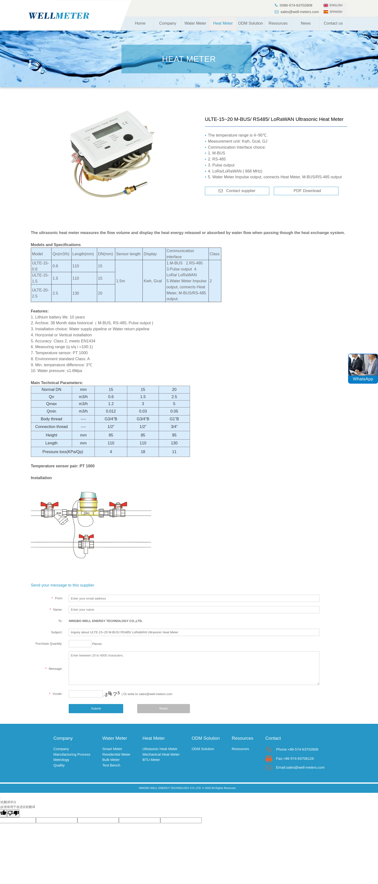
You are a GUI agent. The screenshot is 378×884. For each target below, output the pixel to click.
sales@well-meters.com (297, 12)
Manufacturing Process (72, 754)
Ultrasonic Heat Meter (159, 749)
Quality (59, 765)
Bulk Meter (111, 760)
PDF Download (306, 190)
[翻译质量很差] (13, 813)
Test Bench (111, 765)
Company (167, 23)
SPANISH (333, 12)
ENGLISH (333, 5)
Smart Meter (112, 749)
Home (140, 23)
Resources (278, 23)
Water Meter (195, 23)
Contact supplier (239, 190)
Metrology (61, 760)
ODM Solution (250, 23)
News (305, 23)
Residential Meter (116, 754)
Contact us (333, 23)
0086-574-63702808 (293, 5)
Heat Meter (223, 23)
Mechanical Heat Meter (161, 754)
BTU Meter (151, 760)
